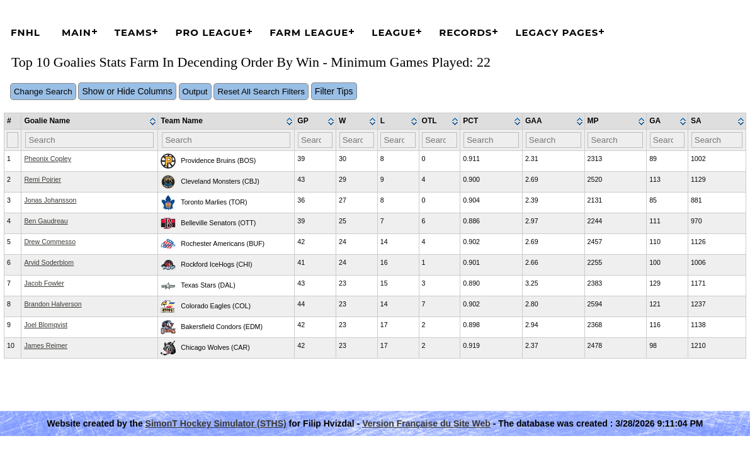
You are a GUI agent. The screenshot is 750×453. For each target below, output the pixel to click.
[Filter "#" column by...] (12, 140)
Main (76, 32)
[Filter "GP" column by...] (315, 140)
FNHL (25, 32)
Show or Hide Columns (127, 91)
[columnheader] (89, 121)
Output (195, 91)
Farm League (309, 32)
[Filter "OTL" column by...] (439, 140)
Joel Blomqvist (45, 324)
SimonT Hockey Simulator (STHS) (216, 423)
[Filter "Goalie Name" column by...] (89, 140)
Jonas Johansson (50, 200)
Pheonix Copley (47, 158)
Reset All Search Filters (261, 91)
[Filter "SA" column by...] (716, 140)
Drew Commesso (50, 241)
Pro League (210, 32)
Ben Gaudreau (45, 221)
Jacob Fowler (44, 283)
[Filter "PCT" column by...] (491, 140)
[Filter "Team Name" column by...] (226, 140)
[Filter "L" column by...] (398, 140)
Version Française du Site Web (426, 423)
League (394, 32)
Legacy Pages (556, 32)
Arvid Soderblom (49, 262)
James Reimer (45, 345)
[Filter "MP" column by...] (615, 140)
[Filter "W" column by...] (357, 140)
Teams (133, 32)
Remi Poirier (42, 179)
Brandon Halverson (52, 304)
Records (465, 32)
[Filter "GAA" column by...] (553, 140)
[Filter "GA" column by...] (667, 140)
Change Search (43, 91)
